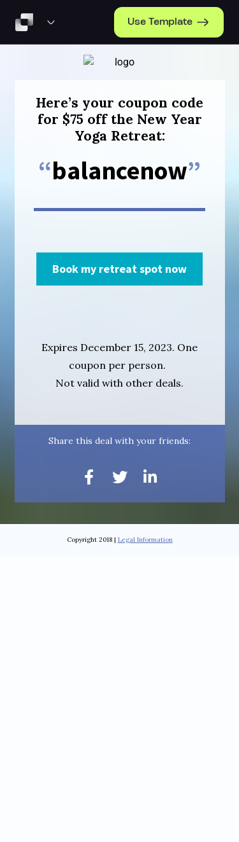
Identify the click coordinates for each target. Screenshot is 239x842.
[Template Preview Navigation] (51, 22)
